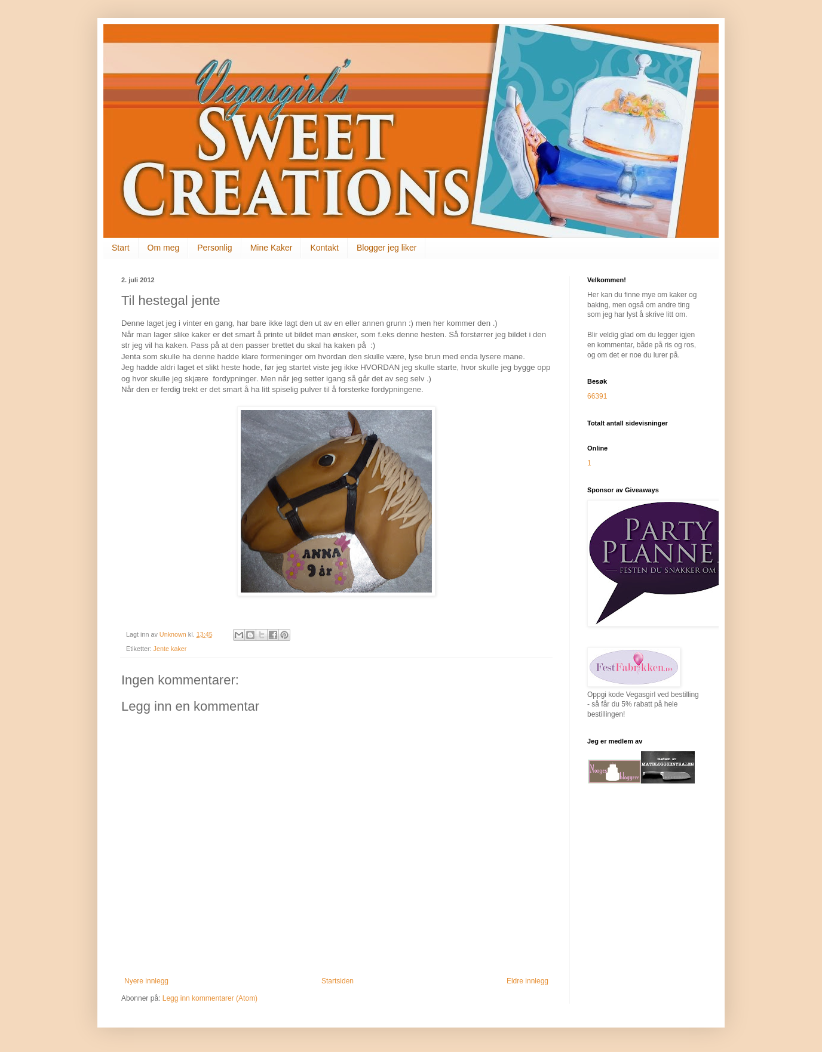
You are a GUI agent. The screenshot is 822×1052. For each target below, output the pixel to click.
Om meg (164, 247)
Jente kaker (170, 648)
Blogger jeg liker (386, 247)
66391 (597, 396)
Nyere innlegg (146, 981)
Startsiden (337, 981)
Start (121, 247)
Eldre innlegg (527, 981)
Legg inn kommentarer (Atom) (209, 998)
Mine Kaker (271, 247)
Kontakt (324, 247)
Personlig (214, 247)
